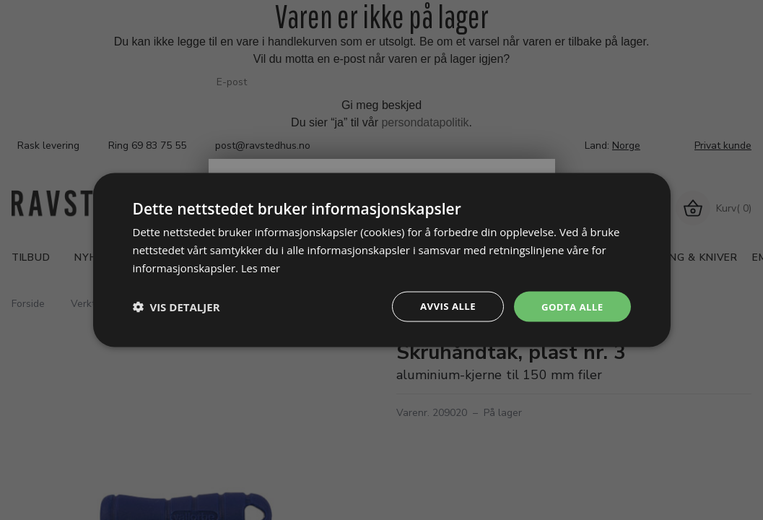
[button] (176, 306)
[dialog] (382, 259)
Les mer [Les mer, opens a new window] (261, 266)
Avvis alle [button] (443, 306)
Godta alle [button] (570, 306)
